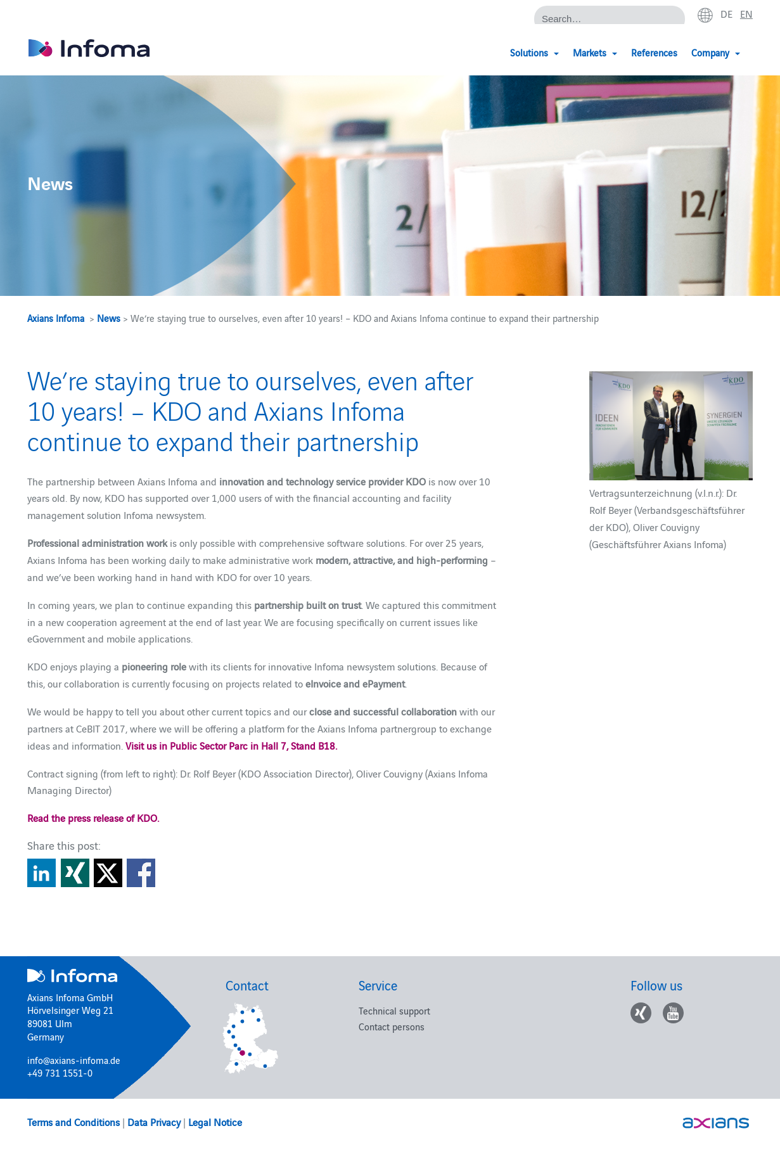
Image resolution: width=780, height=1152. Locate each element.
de (726, 13)
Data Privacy (154, 1122)
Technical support (394, 1010)
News (108, 317)
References (654, 52)
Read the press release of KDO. (93, 817)
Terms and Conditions (73, 1122)
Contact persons (392, 1026)
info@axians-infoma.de (73, 1059)
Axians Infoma (55, 317)
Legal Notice (215, 1122)
